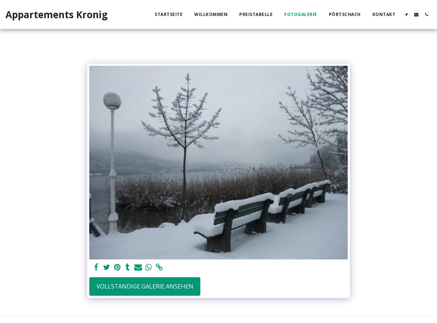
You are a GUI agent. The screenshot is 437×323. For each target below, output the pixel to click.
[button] (406, 14)
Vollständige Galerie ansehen (145, 286)
